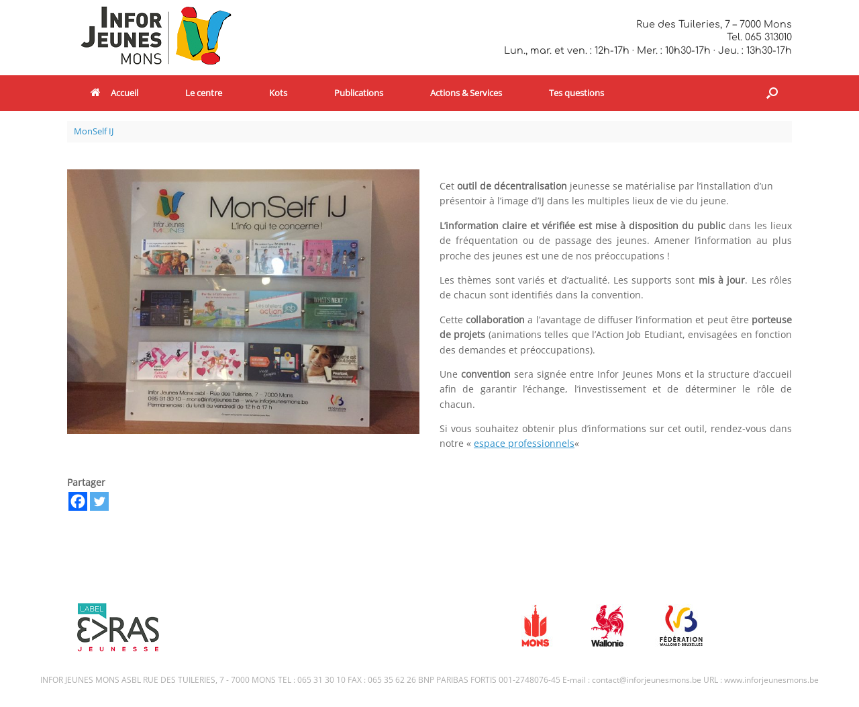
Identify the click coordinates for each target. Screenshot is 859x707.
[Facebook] (77, 501)
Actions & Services (466, 93)
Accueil (114, 93)
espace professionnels (524, 443)
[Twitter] (99, 501)
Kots (278, 93)
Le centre (203, 93)
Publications (358, 93)
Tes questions (576, 93)
